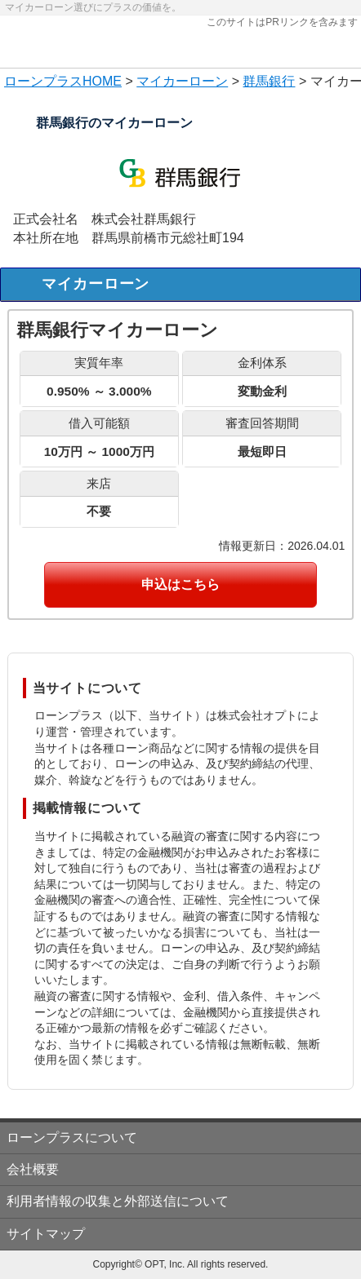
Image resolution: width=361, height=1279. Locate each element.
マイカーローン (182, 81)
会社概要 (33, 1169)
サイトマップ (46, 1234)
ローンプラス (43, 81)
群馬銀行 (269, 81)
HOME (102, 81)
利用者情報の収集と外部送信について (118, 1201)
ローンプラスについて (72, 1137)
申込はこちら (180, 584)
